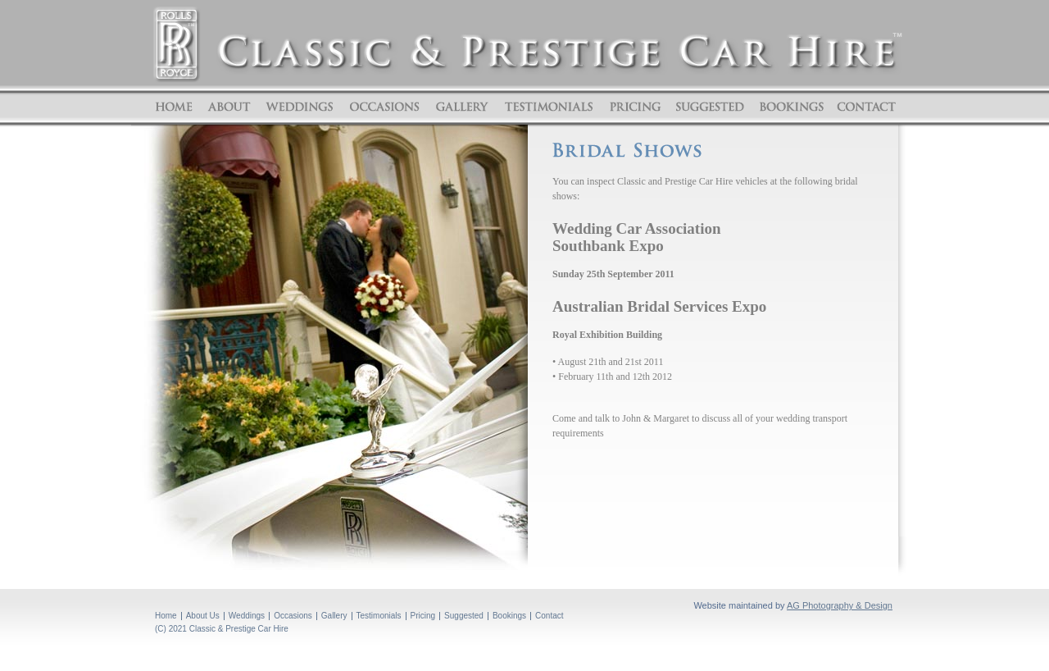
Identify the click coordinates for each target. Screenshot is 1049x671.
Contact (864, 107)
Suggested (710, 107)
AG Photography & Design (839, 605)
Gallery (462, 107)
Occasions (385, 107)
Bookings (791, 107)
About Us (203, 615)
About (229, 107)
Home (176, 107)
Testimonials (549, 107)
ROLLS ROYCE (176, 44)
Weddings (300, 107)
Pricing (635, 107)
